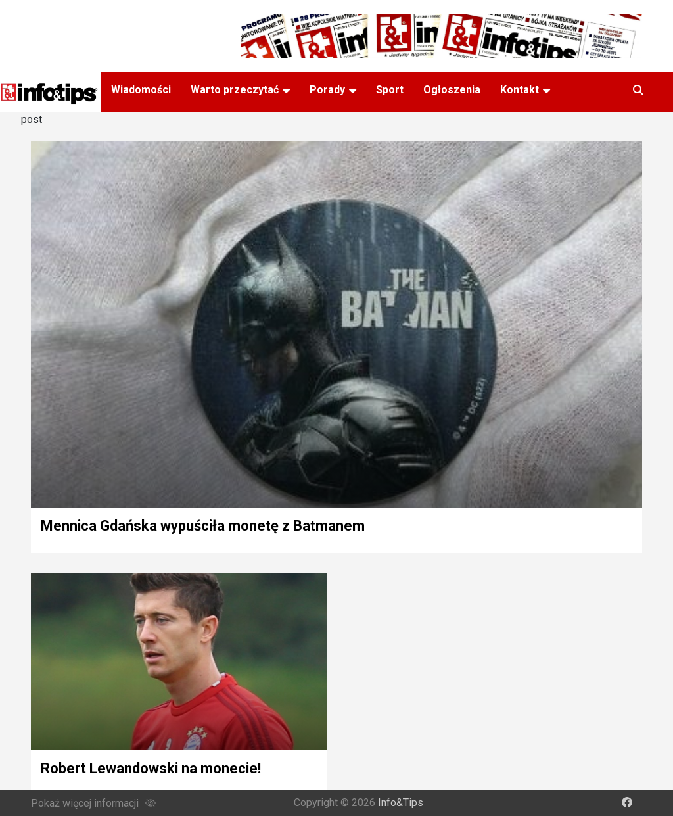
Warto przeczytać (235, 90)
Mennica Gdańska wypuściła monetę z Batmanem (203, 525)
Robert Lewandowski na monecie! (151, 768)
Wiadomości (141, 90)
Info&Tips (400, 802)
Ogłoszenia (451, 90)
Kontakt (519, 90)
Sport (390, 90)
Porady (327, 90)
